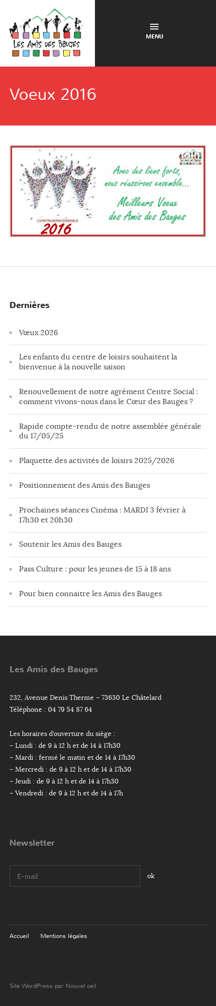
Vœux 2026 (38, 333)
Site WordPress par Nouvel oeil (52, 986)
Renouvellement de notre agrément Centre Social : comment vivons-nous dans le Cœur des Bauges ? (108, 396)
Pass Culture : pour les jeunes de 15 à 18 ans (95, 569)
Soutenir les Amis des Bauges (70, 544)
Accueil (19, 936)
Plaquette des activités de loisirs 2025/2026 (96, 460)
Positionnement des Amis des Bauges (84, 485)
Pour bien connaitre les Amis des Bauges (90, 594)
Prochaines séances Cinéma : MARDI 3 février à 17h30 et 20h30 (102, 515)
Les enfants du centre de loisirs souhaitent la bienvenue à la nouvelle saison (98, 362)
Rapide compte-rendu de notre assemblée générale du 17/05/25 (110, 431)
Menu (154, 32)
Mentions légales (63, 936)
